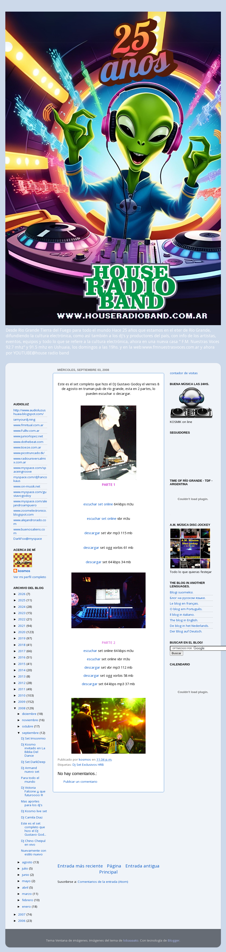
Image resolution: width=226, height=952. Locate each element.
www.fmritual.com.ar (28, 425)
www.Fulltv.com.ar (26, 431)
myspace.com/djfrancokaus (30, 479)
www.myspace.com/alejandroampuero (30, 503)
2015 (22, 664)
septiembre (31, 733)
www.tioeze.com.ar (27, 447)
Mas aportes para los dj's (31, 803)
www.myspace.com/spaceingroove (29, 470)
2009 (22, 702)
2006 (22, 921)
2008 (22, 708)
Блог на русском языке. (188, 598)
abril (25, 887)
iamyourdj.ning (24, 419)
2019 (22, 638)
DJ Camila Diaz (32, 817)
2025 (22, 600)
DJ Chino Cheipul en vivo (33, 843)
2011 (22, 689)
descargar (92, 532)
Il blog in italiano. (182, 614)
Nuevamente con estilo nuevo (33, 852)
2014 (22, 670)
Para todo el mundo (30, 780)
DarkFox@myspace (27, 539)
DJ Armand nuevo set (30, 770)
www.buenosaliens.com (29, 531)
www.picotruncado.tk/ (29, 453)
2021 (22, 626)
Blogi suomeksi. (181, 592)
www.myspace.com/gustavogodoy (29, 494)
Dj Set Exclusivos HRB (88, 764)
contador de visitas (184, 373)
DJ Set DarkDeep (33, 762)
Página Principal (110, 869)
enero (27, 906)
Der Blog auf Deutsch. (186, 631)
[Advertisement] (30, 381)
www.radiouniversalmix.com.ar (29, 460)
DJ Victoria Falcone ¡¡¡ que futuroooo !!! (33, 791)
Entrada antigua (142, 866)
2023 (22, 613)
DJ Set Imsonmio (33, 738)
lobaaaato (130, 940)
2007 (22, 914)
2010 (22, 695)
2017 (22, 651)
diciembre (29, 714)
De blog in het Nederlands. (189, 626)
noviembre (30, 720)
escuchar (90, 650)
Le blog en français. (184, 603)
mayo (27, 881)
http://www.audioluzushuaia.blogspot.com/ (29, 412)
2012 (22, 683)
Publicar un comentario (80, 781)
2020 (22, 632)
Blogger (173, 940)
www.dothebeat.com (28, 442)
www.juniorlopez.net (28, 436)
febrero (28, 900)
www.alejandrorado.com (29, 522)
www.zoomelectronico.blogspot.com (30, 512)
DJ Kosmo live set (34, 811)
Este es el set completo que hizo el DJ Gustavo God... (33, 829)
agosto (27, 862)
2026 (22, 594)
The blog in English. (184, 620)
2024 (22, 607)
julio (25, 868)
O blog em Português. (186, 609)
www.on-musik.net (26, 486)
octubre (28, 726)
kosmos (24, 571)
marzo (27, 894)
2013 (22, 676)
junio (26, 875)
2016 (22, 657)
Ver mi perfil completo (29, 577)
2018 (22, 645)
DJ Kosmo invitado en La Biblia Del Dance (33, 750)
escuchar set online (98, 504)
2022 (22, 619)
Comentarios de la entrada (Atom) (103, 882)
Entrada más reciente (80, 866)
